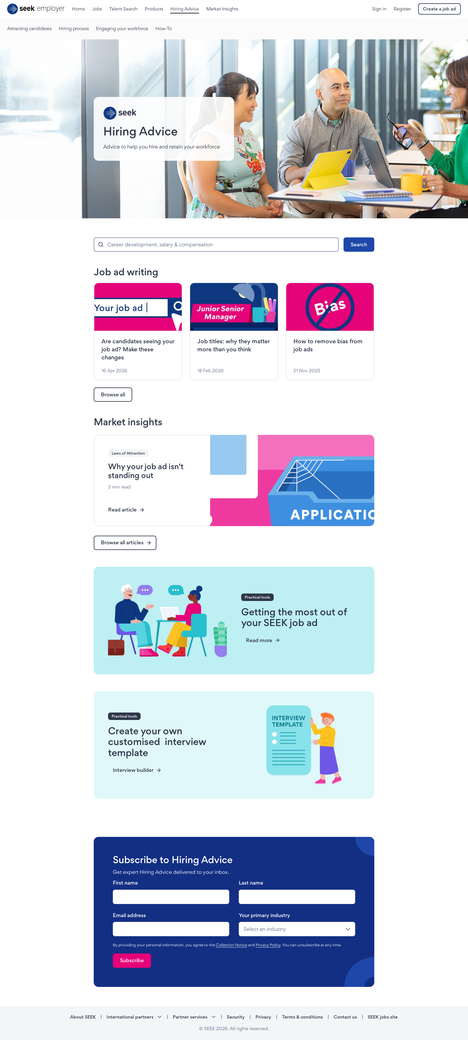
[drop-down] (297, 929)
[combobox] (216, 244)
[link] (113, 394)
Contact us (345, 1017)
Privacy (263, 1017)
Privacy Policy (268, 944)
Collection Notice (231, 944)
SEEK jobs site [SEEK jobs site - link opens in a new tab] (383, 1017)
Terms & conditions (302, 1017)
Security (236, 1017)
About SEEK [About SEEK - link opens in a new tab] (83, 1017)
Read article (126, 509)
